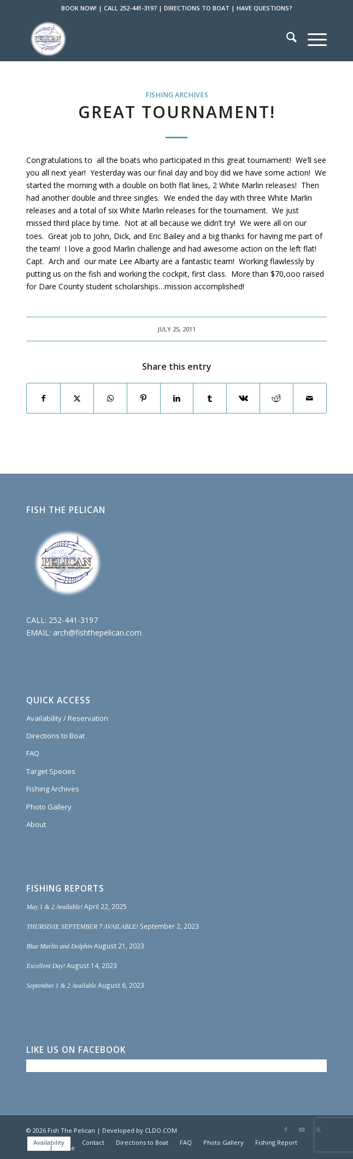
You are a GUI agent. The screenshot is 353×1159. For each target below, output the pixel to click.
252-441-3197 (73, 620)
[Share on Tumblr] (209, 398)
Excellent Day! (45, 966)
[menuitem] (286, 39)
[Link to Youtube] (302, 1129)
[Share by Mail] (309, 398)
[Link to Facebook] (286, 1129)
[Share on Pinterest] (143, 398)
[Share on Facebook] (43, 398)
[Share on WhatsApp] (110, 398)
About (36, 824)
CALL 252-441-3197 (130, 8)
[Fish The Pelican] (146, 39)
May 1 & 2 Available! (54, 907)
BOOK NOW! (79, 8)
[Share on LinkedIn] (177, 398)
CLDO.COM (161, 1130)
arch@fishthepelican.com (97, 632)
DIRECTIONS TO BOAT (197, 8)
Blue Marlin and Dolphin (59, 946)
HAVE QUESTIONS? (264, 8)
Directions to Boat (55, 736)
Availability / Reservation (67, 718)
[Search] (286, 39)
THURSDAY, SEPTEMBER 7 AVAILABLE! (82, 926)
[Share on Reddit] (276, 398)
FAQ (32, 753)
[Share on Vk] (243, 398)
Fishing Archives (176, 95)
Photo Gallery (49, 807)
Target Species (50, 771)
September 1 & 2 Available (61, 985)
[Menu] (312, 39)
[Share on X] (77, 398)
